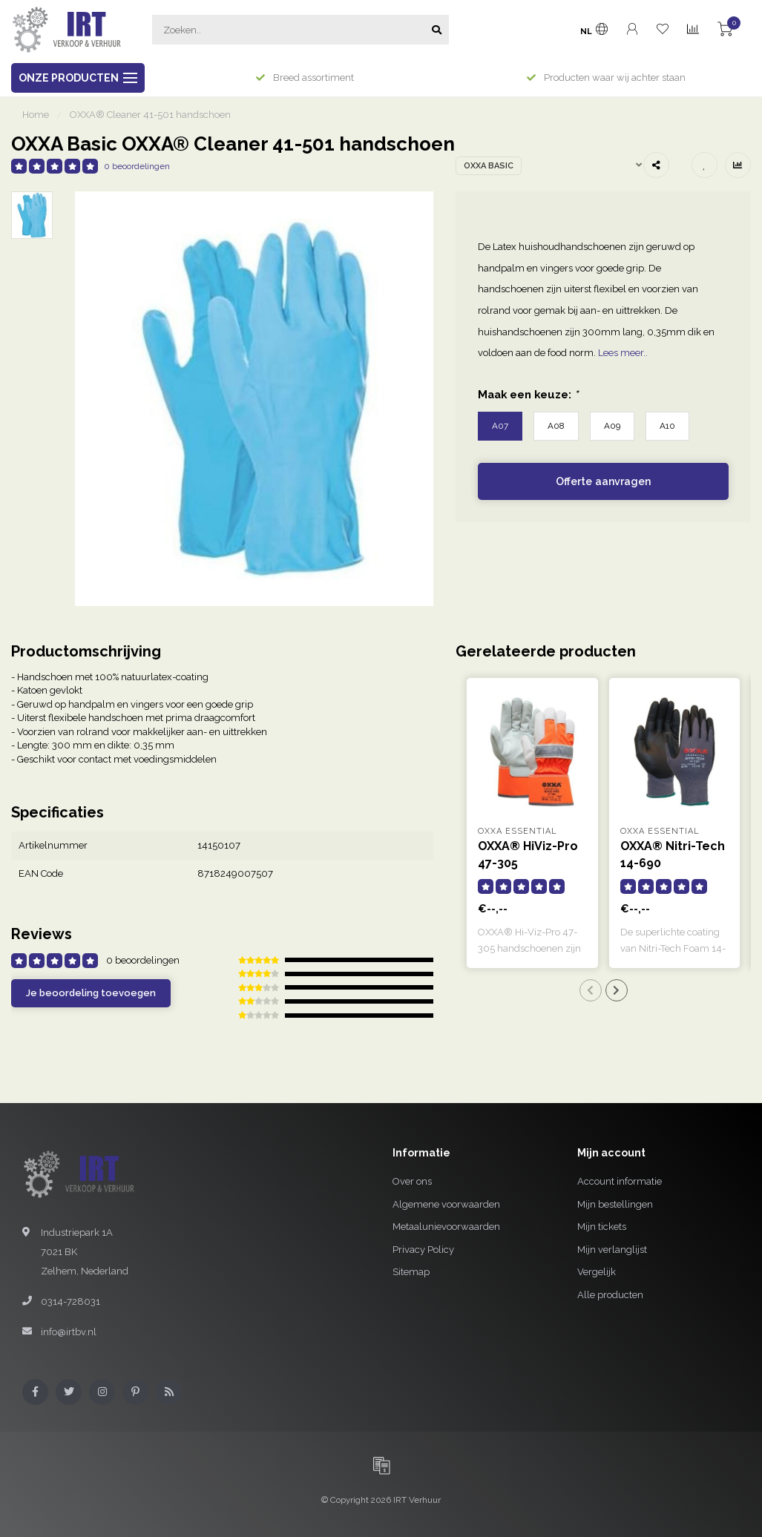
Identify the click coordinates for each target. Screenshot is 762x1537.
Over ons (412, 1181)
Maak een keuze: (528, 394)
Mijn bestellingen (615, 1204)
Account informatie (619, 1181)
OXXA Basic (488, 166)
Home (35, 114)
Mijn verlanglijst (612, 1249)
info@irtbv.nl (68, 1331)
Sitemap (411, 1271)
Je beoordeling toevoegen (91, 992)
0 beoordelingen (137, 166)
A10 (667, 426)
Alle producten (610, 1294)
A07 (500, 426)
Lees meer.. (623, 352)
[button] (590, 990)
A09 (612, 426)
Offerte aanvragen (603, 481)
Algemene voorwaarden (446, 1204)
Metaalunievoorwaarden (446, 1226)
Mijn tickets (601, 1226)
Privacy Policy (423, 1249)
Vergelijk (596, 1271)
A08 (556, 426)
